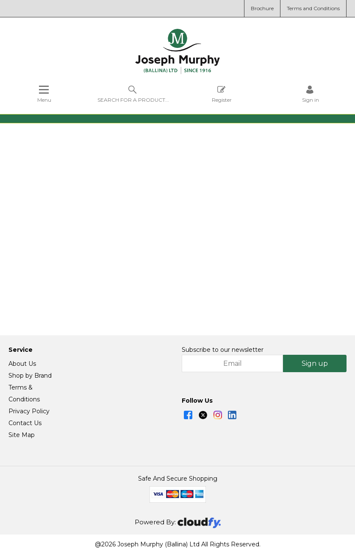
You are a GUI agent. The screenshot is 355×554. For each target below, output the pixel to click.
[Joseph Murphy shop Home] (177, 72)
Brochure (262, 8)
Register (222, 94)
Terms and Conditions (313, 8)
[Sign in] (310, 94)
